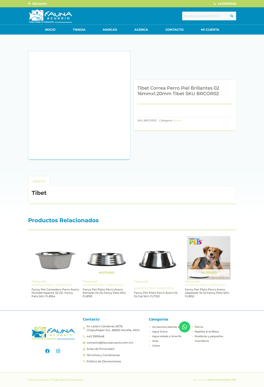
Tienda (79, 30)
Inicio (50, 30)
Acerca (141, 30)
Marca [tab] (39, 181)
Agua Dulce (159, 331)
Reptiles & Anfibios (207, 331)
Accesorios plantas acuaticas (171, 326)
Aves (155, 341)
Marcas (110, 30)
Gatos (156, 345)
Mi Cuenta (210, 30)
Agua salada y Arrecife (166, 336)
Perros (177, 120)
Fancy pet (39, 281)
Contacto (174, 30)
